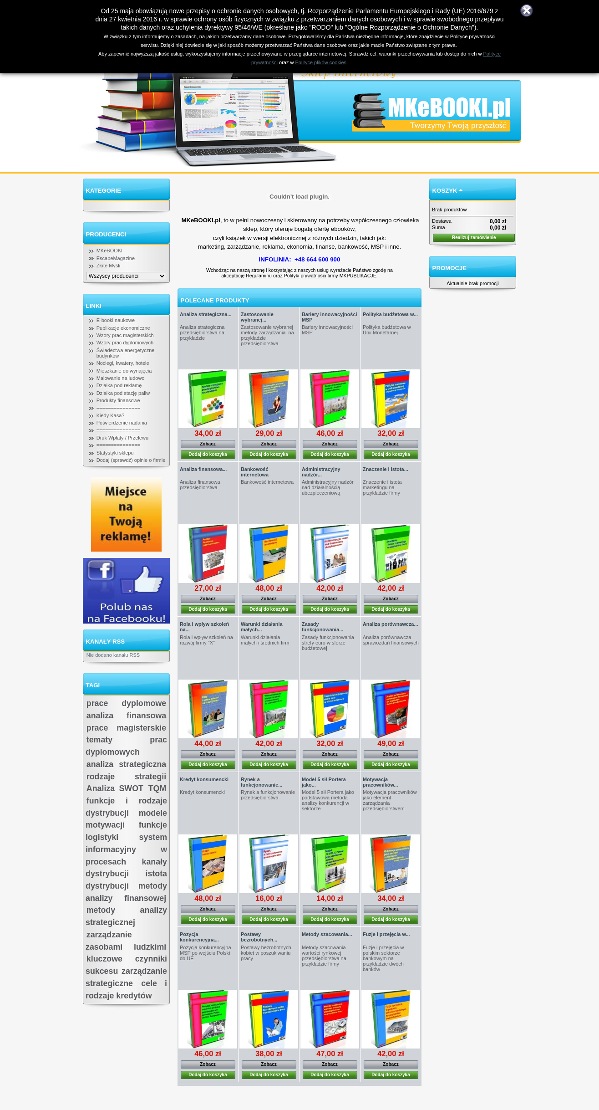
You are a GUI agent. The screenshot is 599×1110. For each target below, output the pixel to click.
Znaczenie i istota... (385, 469)
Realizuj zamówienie (474, 237)
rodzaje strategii (126, 776)
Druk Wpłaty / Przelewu (122, 437)
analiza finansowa (126, 715)
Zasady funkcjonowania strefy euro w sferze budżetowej (328, 642)
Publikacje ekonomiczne (123, 328)
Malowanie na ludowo (120, 378)
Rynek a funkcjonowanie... (261, 782)
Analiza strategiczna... (206, 314)
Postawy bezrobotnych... (259, 936)
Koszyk (444, 190)
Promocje (449, 268)
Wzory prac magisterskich (125, 335)
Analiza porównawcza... (390, 624)
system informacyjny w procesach (126, 849)
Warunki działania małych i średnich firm (265, 639)
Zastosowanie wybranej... (257, 317)
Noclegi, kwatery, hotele (122, 363)
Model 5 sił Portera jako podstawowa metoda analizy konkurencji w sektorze (328, 800)
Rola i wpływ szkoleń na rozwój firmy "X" (206, 639)
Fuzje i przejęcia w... (386, 934)
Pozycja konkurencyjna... (199, 936)
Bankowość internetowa (255, 471)
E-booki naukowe (115, 320)
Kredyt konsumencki (204, 779)
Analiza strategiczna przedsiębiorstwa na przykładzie (202, 332)
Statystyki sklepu (115, 452)
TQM (157, 788)
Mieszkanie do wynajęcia (124, 370)
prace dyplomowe (126, 703)
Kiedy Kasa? (110, 415)
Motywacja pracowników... (380, 782)
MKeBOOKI (109, 250)
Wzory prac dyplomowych (124, 342)
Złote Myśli (108, 265)
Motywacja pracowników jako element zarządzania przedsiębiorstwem (390, 800)
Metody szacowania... (327, 934)
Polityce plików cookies (321, 62)
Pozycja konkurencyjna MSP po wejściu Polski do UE (205, 953)
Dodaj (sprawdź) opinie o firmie (131, 460)
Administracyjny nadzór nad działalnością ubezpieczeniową (328, 487)
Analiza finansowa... (203, 469)
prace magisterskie (126, 727)
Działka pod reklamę (119, 385)
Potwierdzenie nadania (121, 422)
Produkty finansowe (118, 400)
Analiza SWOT (114, 788)
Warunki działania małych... (261, 626)
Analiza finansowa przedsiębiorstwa (200, 484)
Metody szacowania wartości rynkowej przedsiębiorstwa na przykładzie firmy (324, 956)
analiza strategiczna (126, 764)
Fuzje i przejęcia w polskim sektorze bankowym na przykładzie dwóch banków (383, 958)
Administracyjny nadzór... (321, 471)
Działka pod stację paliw (123, 393)
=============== (118, 407)
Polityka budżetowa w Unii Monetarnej (387, 329)
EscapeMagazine (115, 258)
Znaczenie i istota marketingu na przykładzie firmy (382, 487)
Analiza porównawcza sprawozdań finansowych (391, 639)
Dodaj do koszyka (207, 454)
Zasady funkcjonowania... (322, 626)
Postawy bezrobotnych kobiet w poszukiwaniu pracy (266, 953)
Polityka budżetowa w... (390, 314)
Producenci (106, 234)
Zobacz (207, 443)
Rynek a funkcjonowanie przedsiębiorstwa (268, 794)
